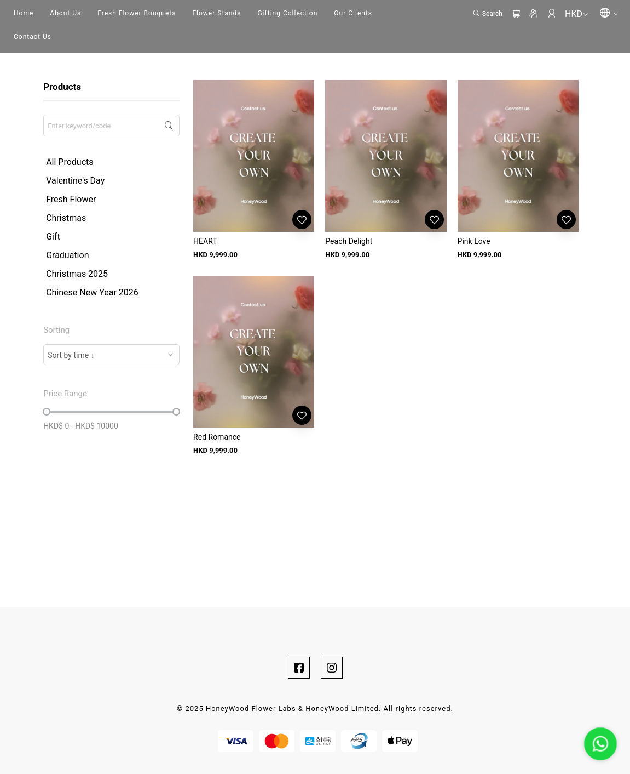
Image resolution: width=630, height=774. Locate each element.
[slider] (46, 412)
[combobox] (111, 354)
